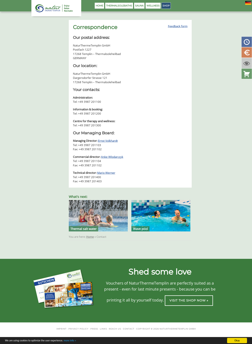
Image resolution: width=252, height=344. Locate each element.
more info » (70, 340)
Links (103, 329)
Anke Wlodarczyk (112, 157)
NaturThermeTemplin (46, 8)
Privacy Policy (78, 329)
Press (94, 329)
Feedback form (178, 26)
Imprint (61, 329)
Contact (128, 329)
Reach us (115, 329)
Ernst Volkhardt (108, 141)
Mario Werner (106, 173)
